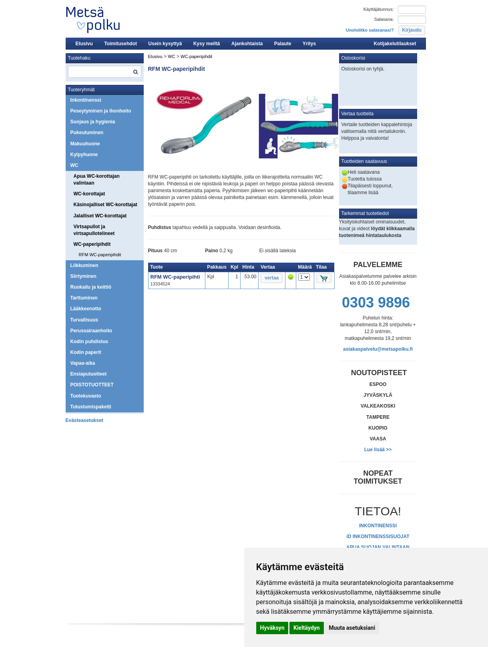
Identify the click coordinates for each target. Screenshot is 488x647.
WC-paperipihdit (92, 244)
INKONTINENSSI (378, 525)
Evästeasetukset (84, 420)
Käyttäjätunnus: (378, 9)
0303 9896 (376, 302)
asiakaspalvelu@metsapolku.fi (378, 349)
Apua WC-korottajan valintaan (97, 179)
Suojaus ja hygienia (92, 122)
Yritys (309, 43)
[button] (411, 30)
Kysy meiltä (206, 43)
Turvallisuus (84, 320)
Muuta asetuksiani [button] (352, 628)
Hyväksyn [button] (272, 628)
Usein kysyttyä (165, 43)
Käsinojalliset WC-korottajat (105, 204)
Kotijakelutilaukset (395, 43)
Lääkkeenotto (85, 308)
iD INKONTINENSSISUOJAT (377, 536)
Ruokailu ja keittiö (91, 287)
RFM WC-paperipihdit (100, 254)
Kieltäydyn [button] (306, 628)
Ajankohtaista (247, 43)
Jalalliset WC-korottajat (100, 216)
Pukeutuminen (87, 132)
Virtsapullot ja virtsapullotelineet (94, 230)
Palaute (282, 43)
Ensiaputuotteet (88, 374)
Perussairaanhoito (91, 331)
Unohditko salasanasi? (370, 30)
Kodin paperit (85, 352)
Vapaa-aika (82, 363)
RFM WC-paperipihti (175, 277)
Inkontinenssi (85, 100)
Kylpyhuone (84, 154)
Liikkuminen (84, 265)
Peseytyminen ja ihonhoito (100, 111)
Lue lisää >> (378, 449)
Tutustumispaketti (90, 407)
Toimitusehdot (120, 43)
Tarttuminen (84, 298)
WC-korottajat (89, 194)
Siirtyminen (83, 276)
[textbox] (104, 72)
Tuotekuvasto (85, 396)
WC (74, 165)
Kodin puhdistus (89, 341)
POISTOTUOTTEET (92, 385)
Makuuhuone (85, 144)
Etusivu (84, 43)
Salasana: (384, 19)
